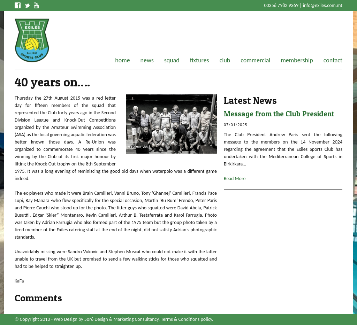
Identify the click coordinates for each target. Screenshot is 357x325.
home (122, 60)
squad (172, 60)
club (225, 60)
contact (333, 60)
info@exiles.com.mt (322, 5)
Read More (235, 178)
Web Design (65, 319)
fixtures (199, 60)
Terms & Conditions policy (186, 319)
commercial (255, 60)
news (147, 60)
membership (297, 60)
